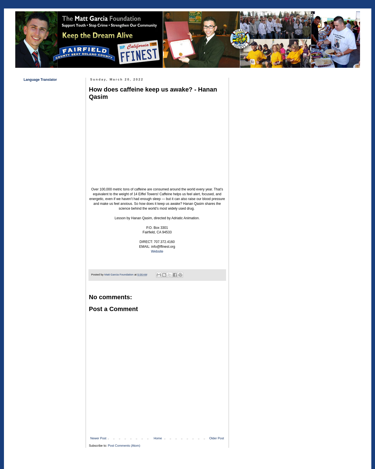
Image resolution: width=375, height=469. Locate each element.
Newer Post (98, 438)
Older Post (216, 438)
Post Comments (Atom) (124, 445)
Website (157, 251)
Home (158, 438)
